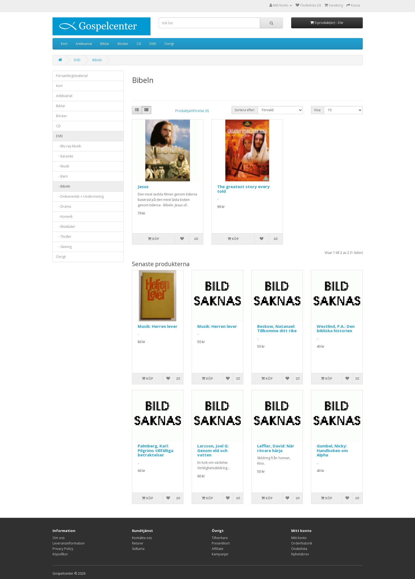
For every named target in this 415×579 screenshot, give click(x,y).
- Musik (62, 166)
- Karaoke (64, 156)
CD (139, 43)
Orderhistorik (301, 543)
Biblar (104, 43)
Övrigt (169, 43)
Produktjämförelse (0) (192, 110)
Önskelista (299, 548)
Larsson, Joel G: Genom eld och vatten (213, 450)
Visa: (317, 110)
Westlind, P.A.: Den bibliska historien (336, 328)
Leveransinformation (69, 543)
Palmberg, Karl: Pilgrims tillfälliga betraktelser (155, 450)
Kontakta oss (142, 538)
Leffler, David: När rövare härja (275, 448)
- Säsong (64, 246)
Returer (137, 543)
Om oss (58, 538)
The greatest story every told (243, 189)
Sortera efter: (245, 110)
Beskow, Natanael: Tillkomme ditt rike (277, 328)
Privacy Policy (63, 548)
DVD (152, 43)
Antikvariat (84, 43)
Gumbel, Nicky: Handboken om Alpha (332, 450)
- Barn (62, 176)
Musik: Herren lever (157, 326)
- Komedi (64, 216)
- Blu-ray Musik (68, 146)
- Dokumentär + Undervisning (80, 196)
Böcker (123, 43)
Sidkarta (138, 548)
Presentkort (221, 543)
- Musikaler (65, 226)
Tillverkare (220, 538)
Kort (64, 43)
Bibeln (97, 60)
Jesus (143, 186)
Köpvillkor (60, 554)
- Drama (63, 206)
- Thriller (63, 236)
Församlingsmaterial (72, 75)
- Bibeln (63, 186)
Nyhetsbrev (300, 554)
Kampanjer (220, 554)
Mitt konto (299, 538)
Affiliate (217, 548)
